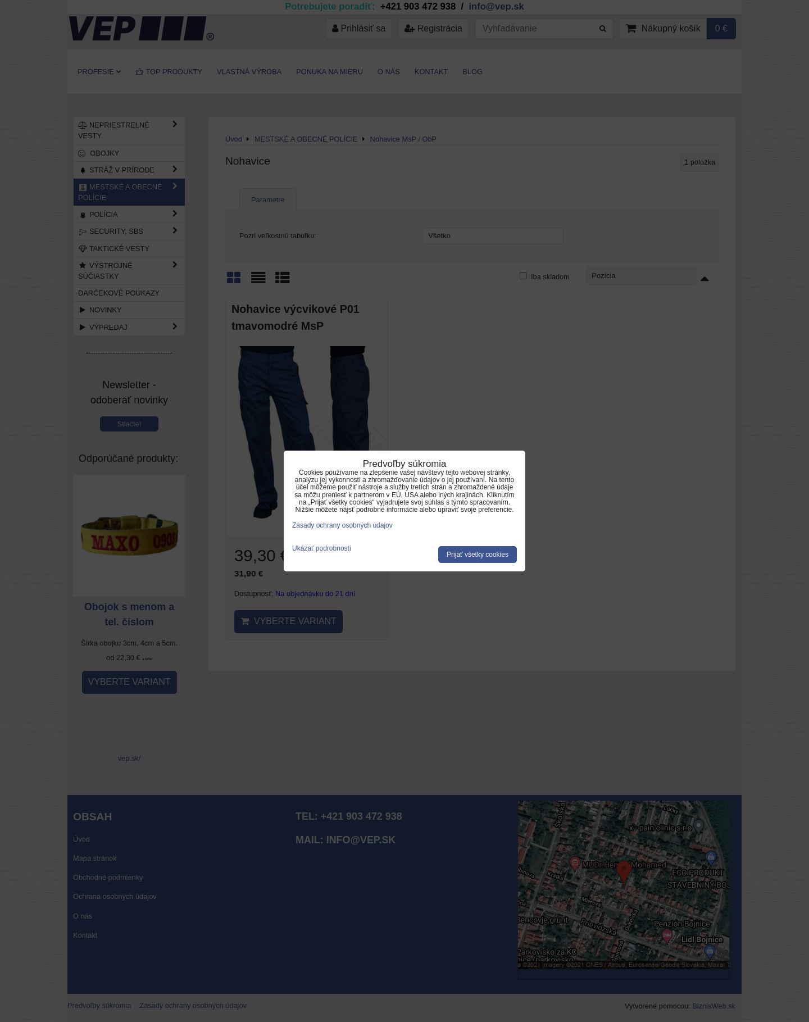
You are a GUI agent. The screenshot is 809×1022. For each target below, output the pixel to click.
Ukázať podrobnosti (321, 548)
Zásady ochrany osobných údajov (342, 525)
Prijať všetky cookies (477, 554)
